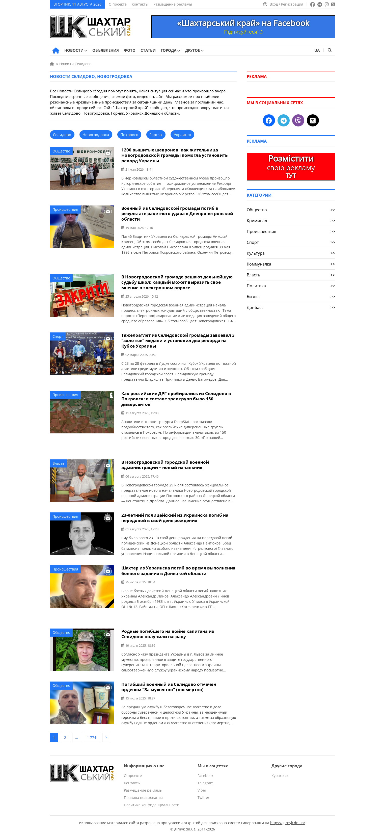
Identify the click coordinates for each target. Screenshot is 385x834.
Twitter (203, 795)
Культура (291, 253)
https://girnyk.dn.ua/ (287, 820)
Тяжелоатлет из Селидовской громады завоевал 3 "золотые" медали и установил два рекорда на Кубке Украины (178, 339)
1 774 (91, 735)
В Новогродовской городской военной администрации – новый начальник (165, 463)
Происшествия (65, 209)
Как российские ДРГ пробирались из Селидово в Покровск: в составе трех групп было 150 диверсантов (176, 397)
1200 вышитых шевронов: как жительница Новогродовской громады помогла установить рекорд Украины (174, 155)
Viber (202, 787)
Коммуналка (291, 264)
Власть (58, 462)
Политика (291, 286)
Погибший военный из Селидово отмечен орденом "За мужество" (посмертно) (168, 684)
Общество (61, 151)
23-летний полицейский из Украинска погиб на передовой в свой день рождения (174, 516)
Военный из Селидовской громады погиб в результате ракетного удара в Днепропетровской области (177, 213)
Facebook (205, 773)
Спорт (57, 335)
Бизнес (291, 297)
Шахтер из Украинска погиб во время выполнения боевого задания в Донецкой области (178, 569)
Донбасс (291, 307)
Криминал (291, 221)
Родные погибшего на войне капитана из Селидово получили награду (167, 632)
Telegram (205, 780)
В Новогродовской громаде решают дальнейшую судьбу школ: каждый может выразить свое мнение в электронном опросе (177, 281)
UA (317, 50)
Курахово (279, 773)
